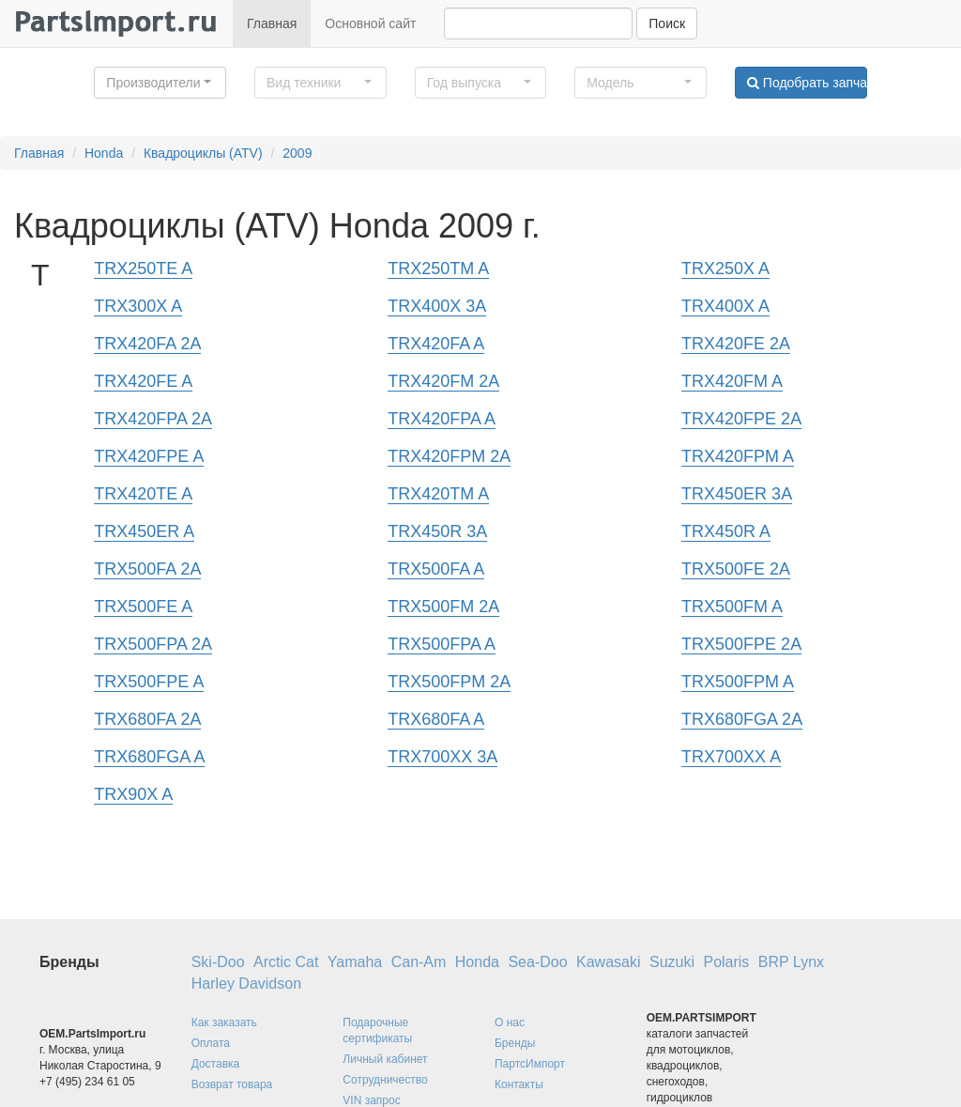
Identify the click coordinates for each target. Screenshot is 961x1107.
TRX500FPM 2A (449, 681)
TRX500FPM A (737, 681)
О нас (510, 1022)
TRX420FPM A (737, 456)
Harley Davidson (246, 984)
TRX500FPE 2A (741, 644)
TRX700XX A (731, 756)
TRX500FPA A (442, 644)
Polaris (726, 962)
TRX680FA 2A (147, 719)
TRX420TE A (143, 493)
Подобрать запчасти (807, 82)
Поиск (666, 23)
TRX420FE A (143, 381)
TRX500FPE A (149, 681)
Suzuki (671, 962)
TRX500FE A (143, 606)
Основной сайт (370, 23)
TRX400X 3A (437, 306)
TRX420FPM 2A (449, 456)
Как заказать (224, 1022)
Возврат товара (232, 1084)
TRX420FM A (732, 381)
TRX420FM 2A (443, 381)
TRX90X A (133, 794)
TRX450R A (725, 531)
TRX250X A (725, 268)
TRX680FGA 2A (741, 719)
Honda (103, 153)
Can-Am (419, 962)
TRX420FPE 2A (741, 418)
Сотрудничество (385, 1079)
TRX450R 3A (437, 531)
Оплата (210, 1043)
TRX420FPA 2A (153, 418)
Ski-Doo (218, 962)
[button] (160, 83)
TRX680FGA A (149, 756)
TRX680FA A (436, 719)
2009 (297, 153)
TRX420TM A (438, 493)
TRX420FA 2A (147, 343)
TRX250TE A (143, 268)
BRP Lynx (791, 962)
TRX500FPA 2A (153, 644)
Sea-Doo (537, 962)
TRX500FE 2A (735, 569)
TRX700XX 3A (442, 756)
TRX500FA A (436, 569)
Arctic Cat (285, 962)
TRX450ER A (144, 531)
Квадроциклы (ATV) (203, 153)
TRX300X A (138, 306)
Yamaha (355, 962)
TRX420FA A (436, 343)
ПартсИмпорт (530, 1063)
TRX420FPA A (442, 418)
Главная (272, 23)
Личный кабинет (385, 1059)
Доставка (215, 1063)
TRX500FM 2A (443, 606)
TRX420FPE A (149, 456)
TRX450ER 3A (736, 493)
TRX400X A (725, 306)
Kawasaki (608, 962)
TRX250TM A (438, 268)
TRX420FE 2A (735, 343)
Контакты (519, 1084)
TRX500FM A (732, 606)
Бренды (515, 1043)
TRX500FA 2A (147, 569)
